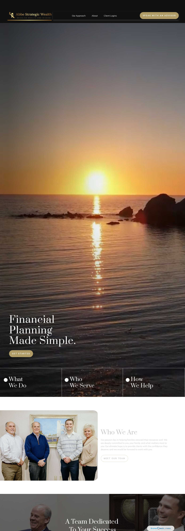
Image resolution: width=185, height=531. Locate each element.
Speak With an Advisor (159, 7)
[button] (79, 7)
